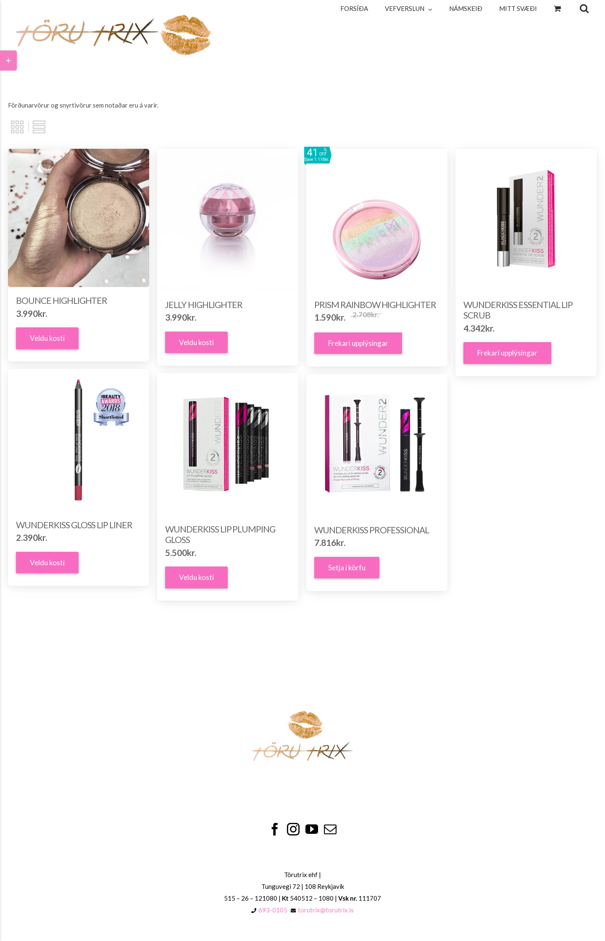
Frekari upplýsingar (358, 343)
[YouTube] (311, 829)
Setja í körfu (347, 567)
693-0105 (272, 910)
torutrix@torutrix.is (326, 910)
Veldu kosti (47, 338)
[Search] (584, 8)
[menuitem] (354, 8)
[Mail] (330, 829)
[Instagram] (293, 829)
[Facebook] (274, 829)
